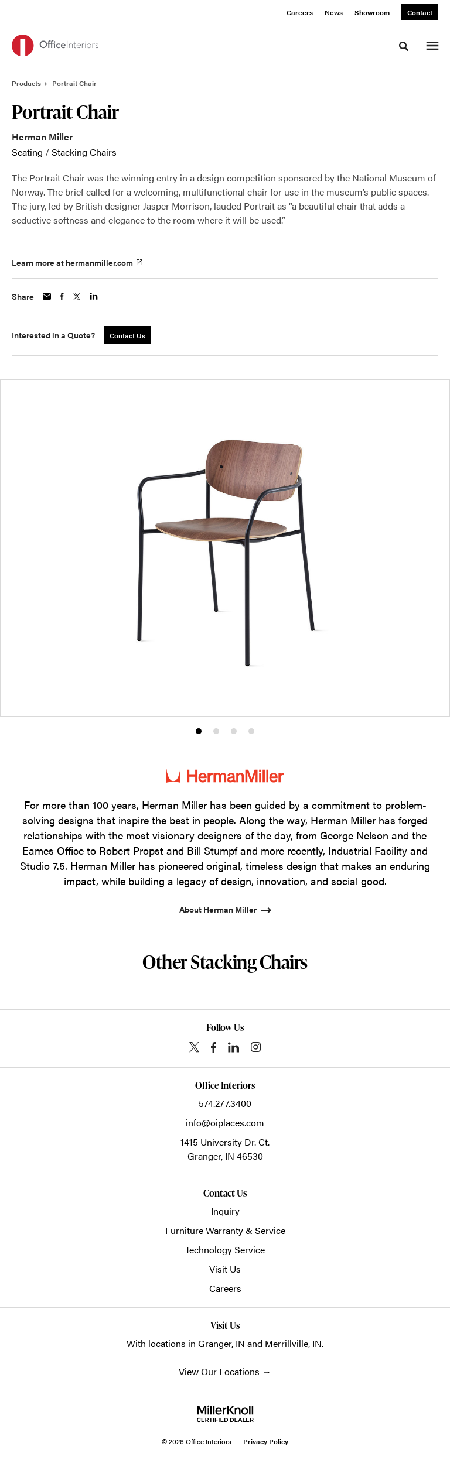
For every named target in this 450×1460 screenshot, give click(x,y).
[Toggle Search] (403, 46)
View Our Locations (219, 1371)
